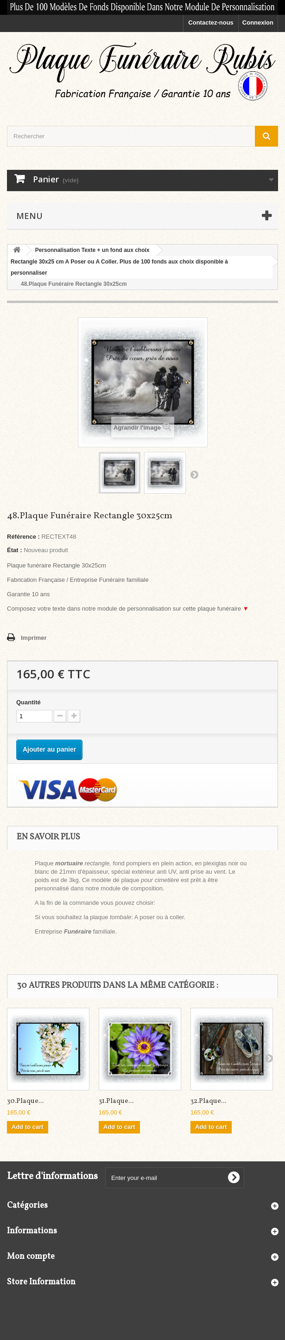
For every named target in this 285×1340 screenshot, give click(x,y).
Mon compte (31, 1257)
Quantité (28, 702)
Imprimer (34, 637)
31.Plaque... (116, 1101)
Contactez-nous (211, 22)
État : (14, 550)
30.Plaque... (25, 1101)
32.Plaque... (208, 1101)
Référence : (23, 536)
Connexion (257, 22)
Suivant (194, 474)
